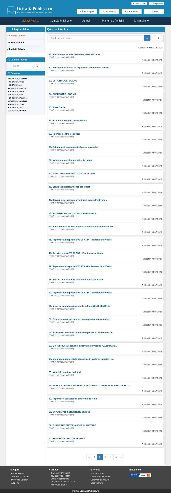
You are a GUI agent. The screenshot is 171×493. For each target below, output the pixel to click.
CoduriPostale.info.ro (101, 476)
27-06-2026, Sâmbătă (18, 101)
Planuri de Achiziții (113, 20)
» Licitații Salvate (16, 49)
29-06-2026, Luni (16, 95)
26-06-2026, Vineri (16, 104)
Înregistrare (156, 3)
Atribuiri (86, 20)
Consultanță (109, 11)
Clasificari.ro (97, 483)
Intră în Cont (139, 3)
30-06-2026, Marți (16, 92)
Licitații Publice (30, 20)
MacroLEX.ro (97, 473)
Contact (154, 11)
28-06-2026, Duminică (18, 98)
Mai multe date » (59, 484)
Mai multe (141, 20)
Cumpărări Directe (61, 20)
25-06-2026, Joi (15, 108)
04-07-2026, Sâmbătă (18, 79)
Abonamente (131, 11)
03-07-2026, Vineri (16, 82)
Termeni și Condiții (20, 476)
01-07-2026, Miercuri (17, 88)
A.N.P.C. (15, 483)
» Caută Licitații (15, 42)
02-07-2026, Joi (15, 85)
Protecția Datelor (19, 479)
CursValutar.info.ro (100, 479)
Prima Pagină (87, 11)
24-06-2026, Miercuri (17, 111)
